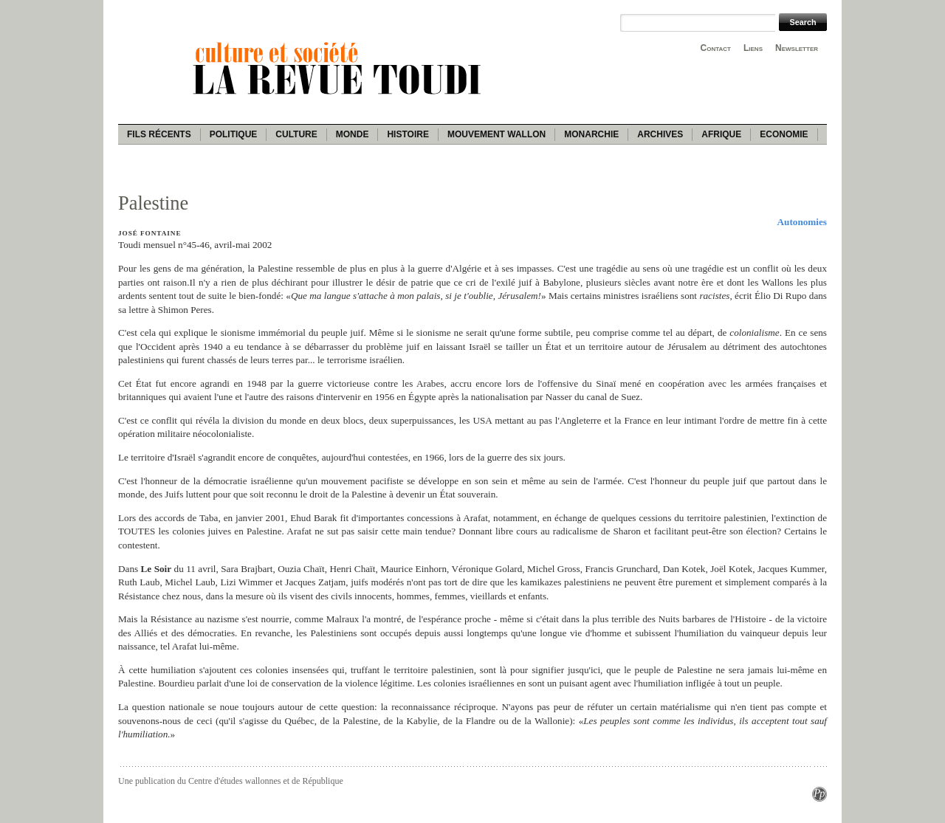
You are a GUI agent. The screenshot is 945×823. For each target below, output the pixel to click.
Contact (716, 48)
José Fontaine (149, 233)
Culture (296, 134)
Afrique (721, 134)
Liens (753, 48)
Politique (234, 134)
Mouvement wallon (496, 134)
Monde (352, 134)
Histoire (407, 134)
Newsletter (796, 48)
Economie (784, 134)
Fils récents (159, 134)
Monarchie (591, 134)
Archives (660, 134)
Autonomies (802, 221)
